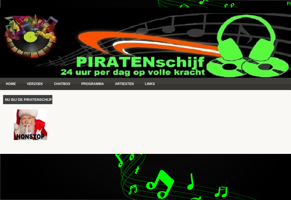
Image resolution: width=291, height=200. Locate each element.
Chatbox (62, 84)
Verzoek (35, 84)
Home (11, 84)
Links (150, 84)
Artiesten (124, 84)
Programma (92, 84)
